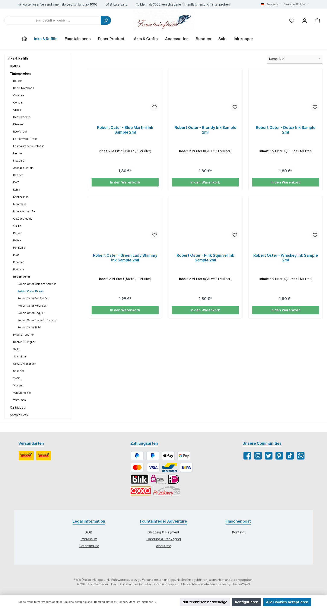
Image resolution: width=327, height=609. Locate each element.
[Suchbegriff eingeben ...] (52, 20)
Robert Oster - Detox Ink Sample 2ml (285, 129)
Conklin (18, 102)
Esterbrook (20, 131)
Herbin (17, 153)
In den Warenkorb (125, 182)
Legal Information (89, 521)
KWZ (16, 182)
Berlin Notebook (23, 88)
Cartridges (17, 407)
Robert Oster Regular (31, 313)
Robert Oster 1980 (29, 327)
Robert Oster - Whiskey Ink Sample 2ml (285, 257)
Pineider (18, 262)
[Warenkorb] (317, 20)
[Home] (24, 38)
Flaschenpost (238, 521)
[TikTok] (290, 455)
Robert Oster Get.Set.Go (33, 298)
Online (17, 225)
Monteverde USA (24, 211)
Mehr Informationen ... (142, 601)
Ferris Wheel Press (25, 138)
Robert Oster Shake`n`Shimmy (37, 320)
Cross (17, 109)
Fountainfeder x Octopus (28, 146)
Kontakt (238, 532)
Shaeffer (18, 371)
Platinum (18, 269)
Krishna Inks (20, 196)
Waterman (19, 400)
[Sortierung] (295, 59)
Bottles (15, 66)
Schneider (19, 356)
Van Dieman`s (22, 392)
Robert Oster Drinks (31, 291)
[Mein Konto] (304, 20)
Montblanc (19, 204)
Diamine (18, 124)
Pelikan (17, 240)
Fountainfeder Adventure (163, 521)
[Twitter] (268, 455)
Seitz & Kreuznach (24, 363)
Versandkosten (152, 579)
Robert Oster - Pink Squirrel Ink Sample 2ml (205, 257)
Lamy (16, 189)
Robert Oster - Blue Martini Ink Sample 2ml (125, 129)
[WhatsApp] (300, 455)
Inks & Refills (18, 58)
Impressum (88, 539)
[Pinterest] (279, 455)
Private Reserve (23, 334)
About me (163, 546)
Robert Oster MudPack (32, 305)
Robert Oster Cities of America (37, 284)
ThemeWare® (240, 584)
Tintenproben (20, 73)
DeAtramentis (22, 117)
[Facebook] (247, 455)
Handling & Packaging (163, 539)
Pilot (16, 254)
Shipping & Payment (163, 532)
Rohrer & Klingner (24, 342)
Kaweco (18, 175)
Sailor (16, 349)
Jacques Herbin (23, 167)
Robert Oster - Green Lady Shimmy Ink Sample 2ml (125, 257)
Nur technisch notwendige (204, 602)
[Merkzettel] (291, 20)
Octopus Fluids (22, 218)
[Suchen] (106, 20)
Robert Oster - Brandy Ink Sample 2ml (205, 129)
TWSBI (17, 378)
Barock (17, 80)
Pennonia (19, 247)
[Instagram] (258, 455)
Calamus (18, 95)
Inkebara (18, 160)
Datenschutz (89, 546)
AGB (88, 532)
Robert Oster (21, 276)
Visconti (18, 385)
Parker (17, 233)
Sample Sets (19, 415)
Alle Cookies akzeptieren (287, 602)
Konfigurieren (246, 602)
